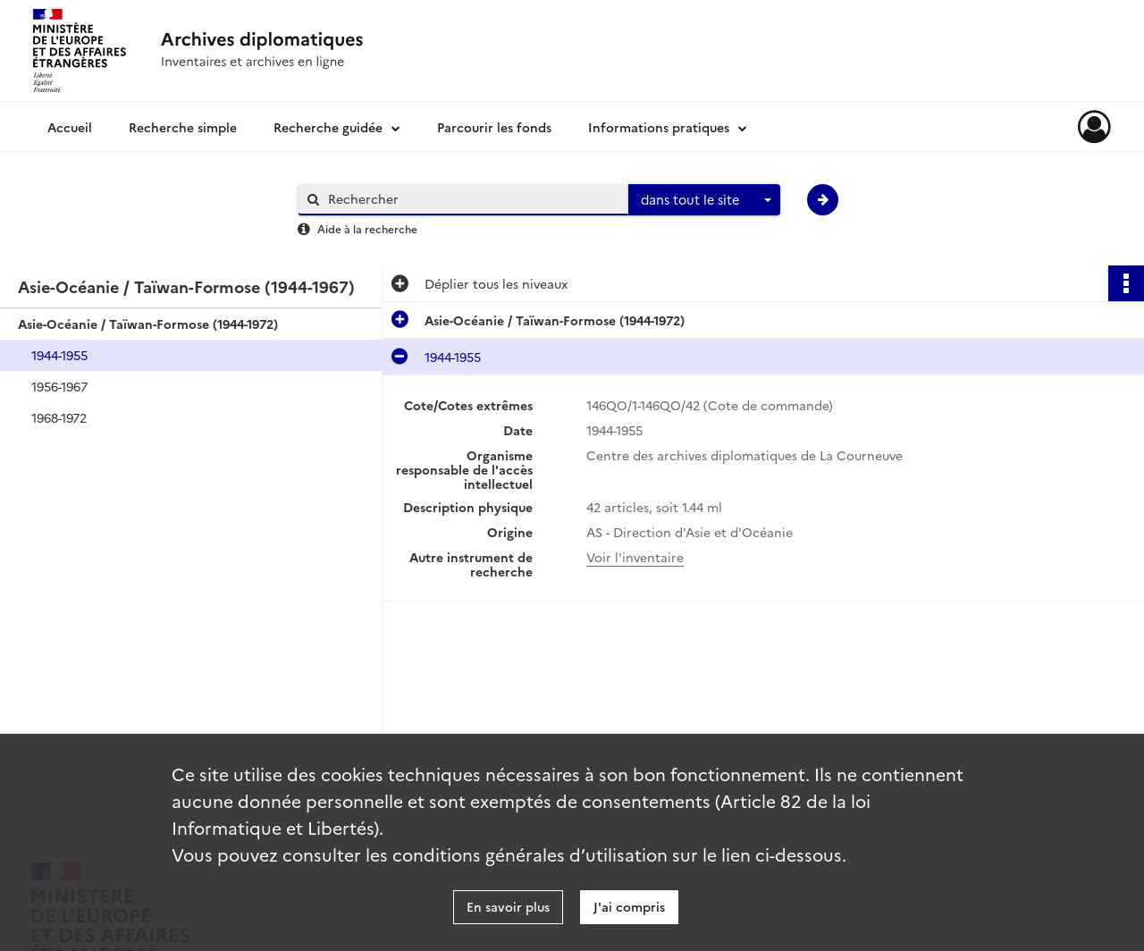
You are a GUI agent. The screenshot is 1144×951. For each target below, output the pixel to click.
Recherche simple (183, 127)
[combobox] (704, 200)
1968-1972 (59, 417)
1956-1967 (59, 386)
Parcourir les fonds (494, 127)
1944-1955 (59, 355)
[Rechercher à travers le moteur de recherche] (472, 198)
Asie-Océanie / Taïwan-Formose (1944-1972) (148, 323)
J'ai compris (629, 906)
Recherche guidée (328, 127)
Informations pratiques (658, 127)
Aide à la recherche (367, 228)
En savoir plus (508, 906)
